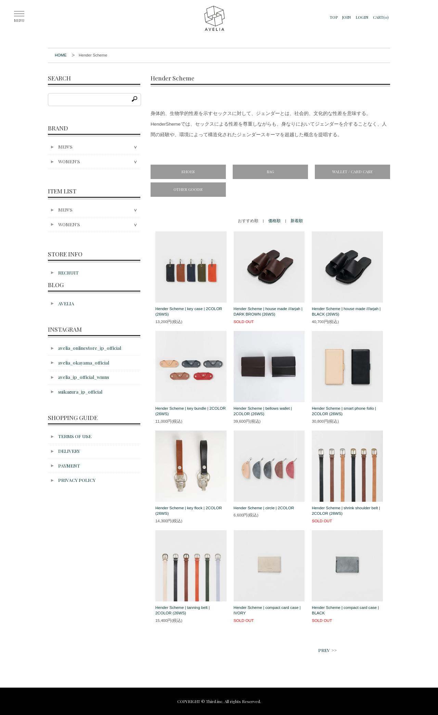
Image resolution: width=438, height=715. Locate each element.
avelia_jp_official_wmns (83, 377)
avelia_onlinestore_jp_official (89, 348)
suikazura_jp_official (80, 391)
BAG (270, 171)
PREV (324, 650)
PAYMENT (69, 465)
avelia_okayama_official (83, 362)
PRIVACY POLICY (76, 480)
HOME (61, 55)
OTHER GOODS (188, 189)
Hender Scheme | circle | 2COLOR (264, 508)
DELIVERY (69, 451)
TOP (334, 17)
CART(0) (380, 17)
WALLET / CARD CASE (352, 171)
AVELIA (66, 303)
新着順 (297, 221)
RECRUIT (68, 272)
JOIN (346, 17)
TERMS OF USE (74, 436)
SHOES (188, 171)
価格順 (274, 221)
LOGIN (362, 17)
